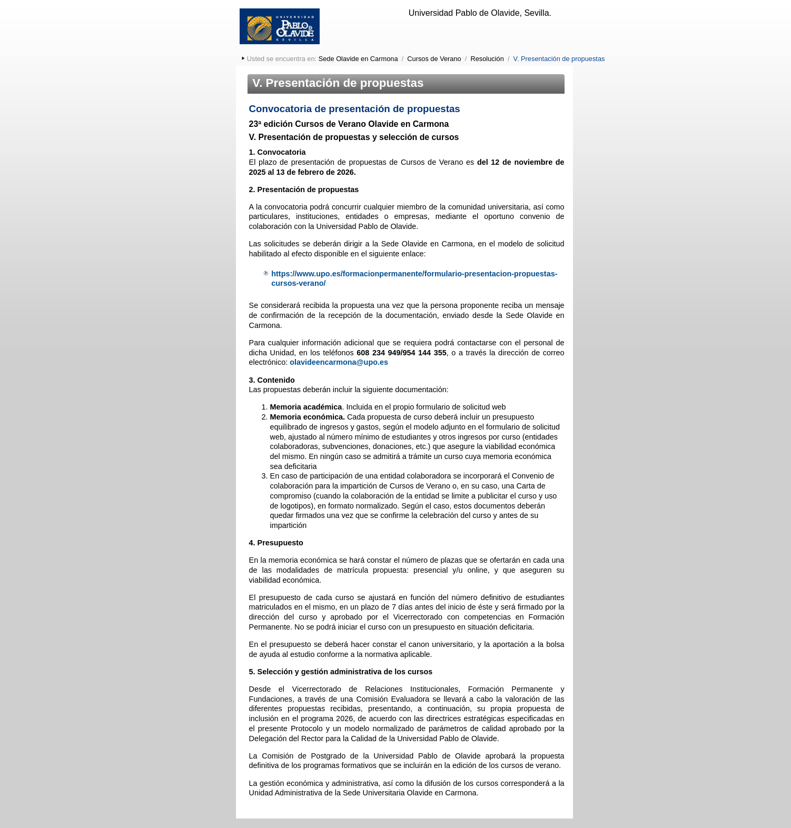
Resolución (487, 59)
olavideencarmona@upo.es (339, 362)
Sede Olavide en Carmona (358, 59)
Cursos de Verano (434, 59)
